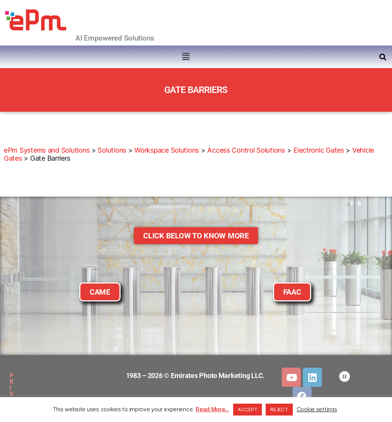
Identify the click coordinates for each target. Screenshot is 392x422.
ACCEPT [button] (247, 409)
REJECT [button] (279, 409)
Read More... (212, 409)
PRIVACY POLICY (42, 375)
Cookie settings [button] (317, 409)
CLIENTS (84, 393)
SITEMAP (89, 375)
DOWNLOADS (43, 393)
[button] (185, 56)
